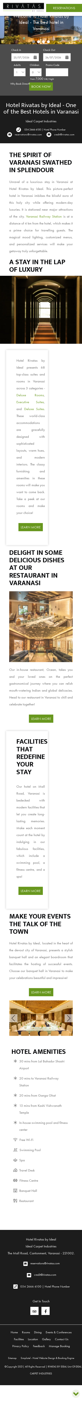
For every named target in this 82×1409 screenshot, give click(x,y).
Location (33, 1339)
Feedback (39, 1346)
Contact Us (61, 1339)
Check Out (49, 50)
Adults (17, 65)
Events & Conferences (59, 1332)
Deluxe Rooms (30, 395)
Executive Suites (30, 402)
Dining (38, 1332)
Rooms (26, 1332)
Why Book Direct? (20, 83)
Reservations (64, 8)
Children (34, 65)
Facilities (19, 1339)
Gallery (46, 1339)
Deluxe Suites (34, 409)
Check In (16, 50)
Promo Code (52, 65)
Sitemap (12, 1358)
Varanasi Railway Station (44, 216)
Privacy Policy (20, 1346)
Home (14, 1332)
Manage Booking (59, 1346)
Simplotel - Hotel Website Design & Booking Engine (47, 1358)
